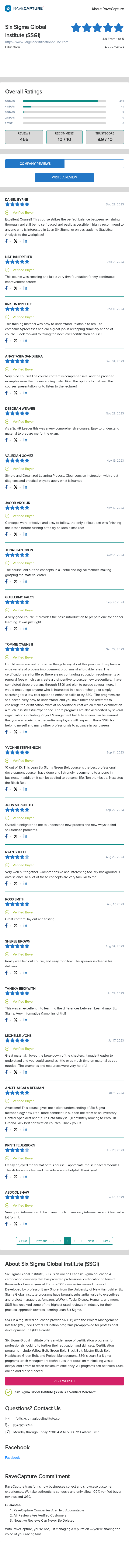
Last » (106, 1241)
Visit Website (64, 1381)
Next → (93, 1241)
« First (23, 1241)
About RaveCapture (107, 9)
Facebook (12, 1458)
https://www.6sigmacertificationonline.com (34, 42)
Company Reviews (35, 164)
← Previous (39, 1241)
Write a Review (64, 177)
